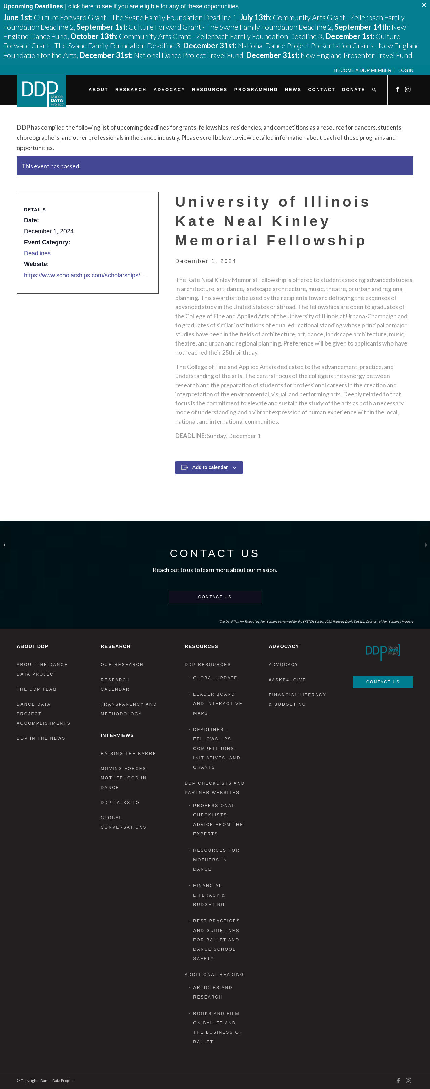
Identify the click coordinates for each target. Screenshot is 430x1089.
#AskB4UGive (287, 680)
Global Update (215, 678)
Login (405, 70)
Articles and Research (213, 992)
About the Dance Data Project (42, 669)
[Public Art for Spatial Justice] (425, 544)
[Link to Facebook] (398, 89)
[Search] (374, 90)
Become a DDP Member (363, 70)
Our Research (122, 664)
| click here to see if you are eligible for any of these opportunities (121, 6)
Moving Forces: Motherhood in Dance (124, 778)
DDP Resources (208, 664)
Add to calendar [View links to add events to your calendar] (210, 467)
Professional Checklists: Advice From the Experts (218, 819)
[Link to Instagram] (408, 89)
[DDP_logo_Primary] (41, 91)
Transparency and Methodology (129, 709)
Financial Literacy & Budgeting (209, 895)
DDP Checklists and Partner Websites (215, 788)
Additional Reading (214, 974)
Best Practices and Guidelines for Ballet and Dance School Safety (216, 940)
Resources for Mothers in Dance (216, 860)
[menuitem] (363, 70)
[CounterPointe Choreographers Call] (5, 544)
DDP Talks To (120, 802)
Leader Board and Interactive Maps (218, 704)
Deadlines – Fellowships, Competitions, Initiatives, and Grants (217, 748)
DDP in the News (41, 738)
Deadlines (37, 253)
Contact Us (215, 597)
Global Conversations (124, 822)
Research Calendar (115, 685)
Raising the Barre (128, 753)
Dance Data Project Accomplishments (44, 714)
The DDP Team (37, 689)
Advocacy (283, 664)
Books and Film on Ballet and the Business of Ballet (218, 1027)
